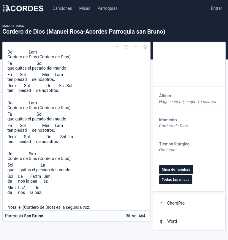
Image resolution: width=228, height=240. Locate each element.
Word (168, 221)
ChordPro (172, 203)
